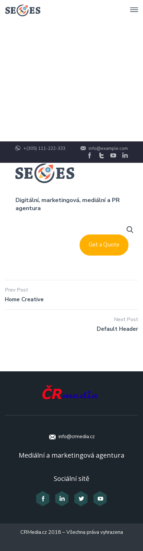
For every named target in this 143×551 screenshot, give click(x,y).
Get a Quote (104, 244)
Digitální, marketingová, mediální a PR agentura (68, 204)
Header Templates (70, 70)
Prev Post (16, 289)
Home (25, 70)
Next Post (126, 319)
